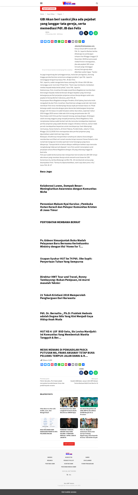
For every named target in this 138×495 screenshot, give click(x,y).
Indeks (49, 457)
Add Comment (69, 444)
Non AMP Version (69, 483)
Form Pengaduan (88, 464)
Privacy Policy (69, 460)
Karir (87, 457)
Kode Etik (68, 457)
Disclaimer (87, 460)
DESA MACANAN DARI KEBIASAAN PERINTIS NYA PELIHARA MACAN (48, 432)
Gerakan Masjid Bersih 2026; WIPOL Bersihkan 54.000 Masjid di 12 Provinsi (88, 411)
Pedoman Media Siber (68, 467)
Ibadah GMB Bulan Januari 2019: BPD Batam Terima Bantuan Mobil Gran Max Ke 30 (84, 381)
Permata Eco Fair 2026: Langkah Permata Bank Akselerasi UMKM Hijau (68, 410)
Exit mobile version (69, 492)
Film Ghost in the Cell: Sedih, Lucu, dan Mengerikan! (48, 410)
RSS (68, 475)
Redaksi (50, 460)
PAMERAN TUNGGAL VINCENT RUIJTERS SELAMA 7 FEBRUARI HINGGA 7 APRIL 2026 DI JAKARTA (68, 433)
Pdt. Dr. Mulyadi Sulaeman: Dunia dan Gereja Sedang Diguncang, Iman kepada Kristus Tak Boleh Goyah (89, 433)
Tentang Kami (50, 464)
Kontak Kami (68, 464)
